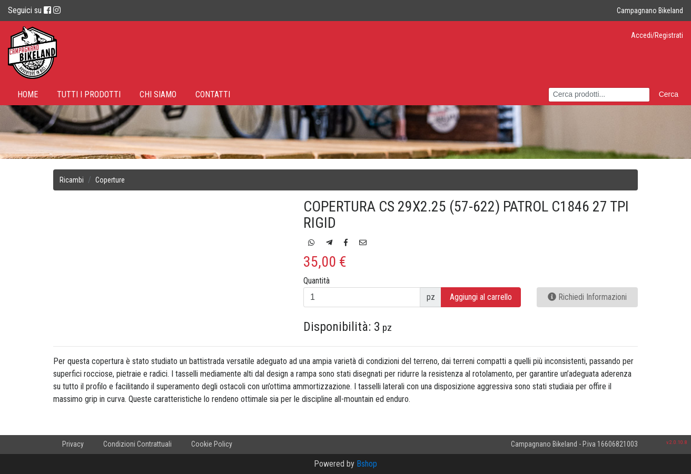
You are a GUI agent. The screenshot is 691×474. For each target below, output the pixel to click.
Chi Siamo (158, 94)
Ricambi (72, 180)
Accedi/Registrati (657, 35)
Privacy (73, 444)
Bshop (367, 464)
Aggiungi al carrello (481, 297)
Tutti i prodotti (89, 94)
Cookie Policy (211, 444)
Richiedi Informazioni (587, 297)
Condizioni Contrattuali (137, 444)
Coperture (110, 180)
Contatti (212, 94)
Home (27, 94)
